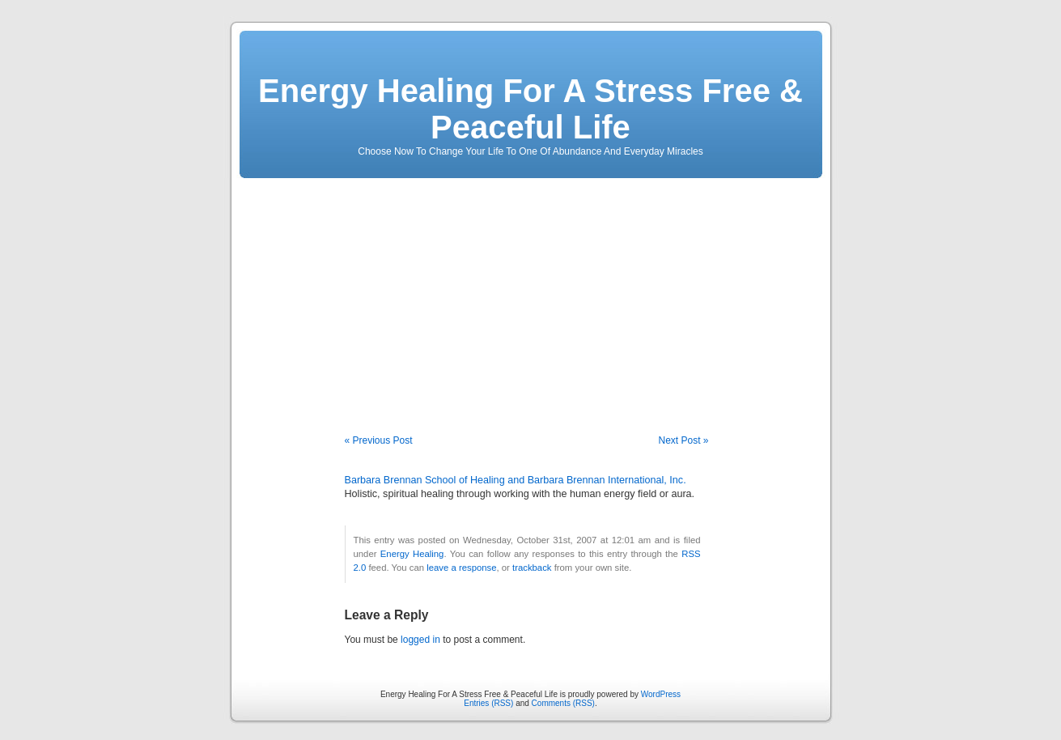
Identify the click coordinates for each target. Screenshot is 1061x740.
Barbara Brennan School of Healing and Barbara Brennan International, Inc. (515, 480)
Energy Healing (412, 554)
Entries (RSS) (488, 703)
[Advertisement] (530, 295)
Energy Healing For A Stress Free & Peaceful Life (530, 109)
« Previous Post (379, 440)
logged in (420, 639)
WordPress (661, 694)
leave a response (461, 567)
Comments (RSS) (563, 703)
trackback (531, 567)
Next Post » (683, 440)
